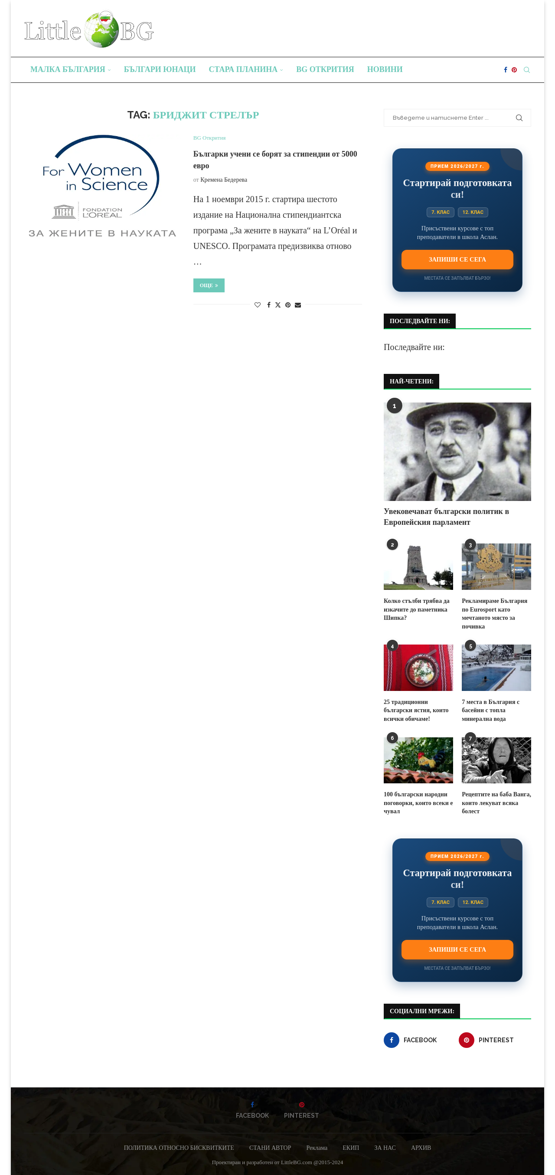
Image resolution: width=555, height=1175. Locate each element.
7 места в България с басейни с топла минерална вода (490, 710)
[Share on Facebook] (269, 305)
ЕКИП (351, 1148)
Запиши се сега (457, 259)
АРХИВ (421, 1148)
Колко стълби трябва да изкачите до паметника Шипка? (417, 609)
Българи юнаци (160, 69)
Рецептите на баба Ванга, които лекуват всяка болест (496, 803)
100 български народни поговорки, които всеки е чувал (418, 803)
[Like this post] (258, 305)
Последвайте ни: (414, 347)
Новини (385, 69)
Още (209, 285)
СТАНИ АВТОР (270, 1148)
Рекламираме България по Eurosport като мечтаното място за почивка (494, 614)
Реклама (316, 1148)
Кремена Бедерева (223, 180)
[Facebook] (505, 69)
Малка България (67, 69)
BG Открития (325, 69)
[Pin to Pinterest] (288, 305)
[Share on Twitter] (278, 305)
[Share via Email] (298, 305)
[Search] (526, 69)
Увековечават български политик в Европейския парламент (446, 517)
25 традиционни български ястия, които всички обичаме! (416, 710)
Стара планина (243, 69)
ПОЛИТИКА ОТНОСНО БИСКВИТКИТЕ (179, 1148)
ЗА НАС (385, 1148)
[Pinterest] (514, 69)
